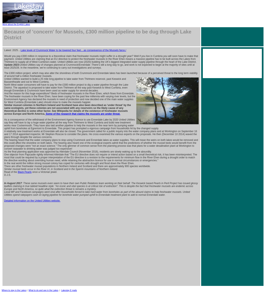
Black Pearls (25, 172)
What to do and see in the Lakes (43, 290)
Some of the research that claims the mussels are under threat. (82, 113)
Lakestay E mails (69, 290)
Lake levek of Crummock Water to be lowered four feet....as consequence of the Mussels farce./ (73, 50)
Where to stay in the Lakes (14, 290)
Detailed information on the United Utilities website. (32, 200)
